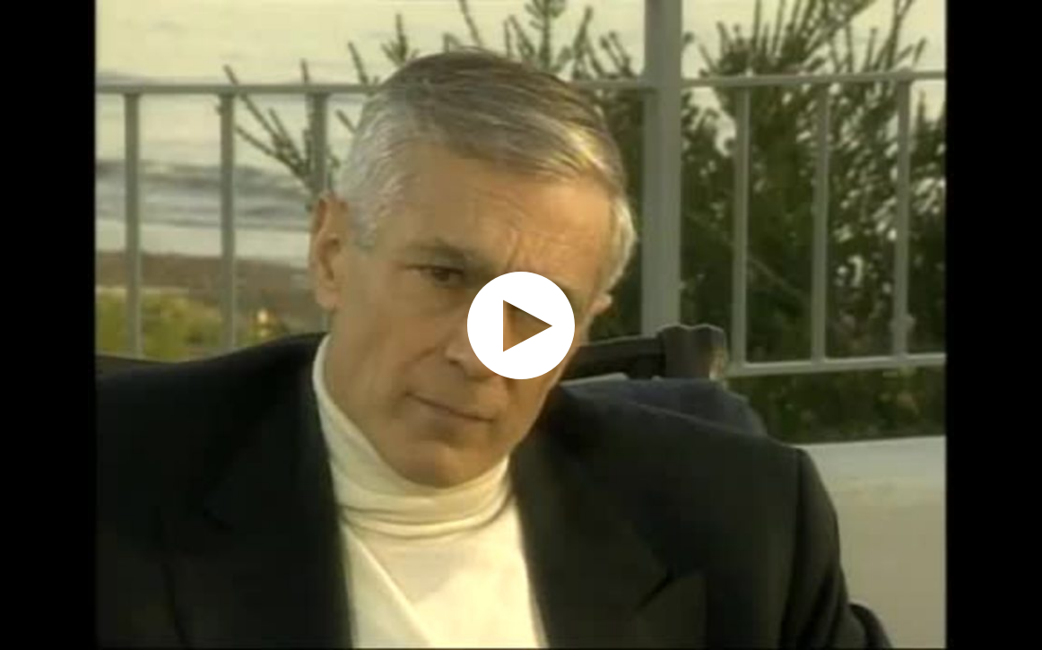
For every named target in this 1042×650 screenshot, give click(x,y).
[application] (521, 325)
